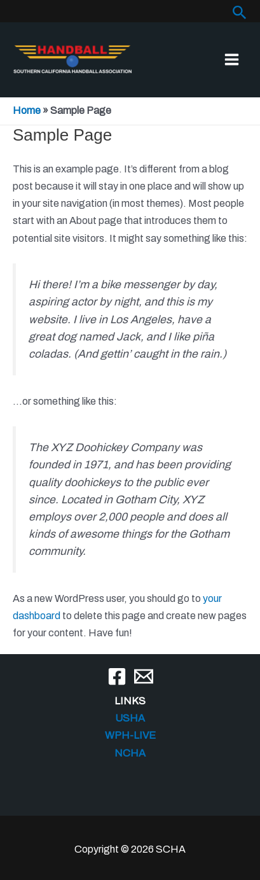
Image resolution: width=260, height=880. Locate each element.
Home (27, 110)
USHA (130, 718)
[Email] (143, 676)
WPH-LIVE (130, 735)
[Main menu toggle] (231, 59)
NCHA (130, 753)
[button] (239, 13)
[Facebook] (117, 676)
